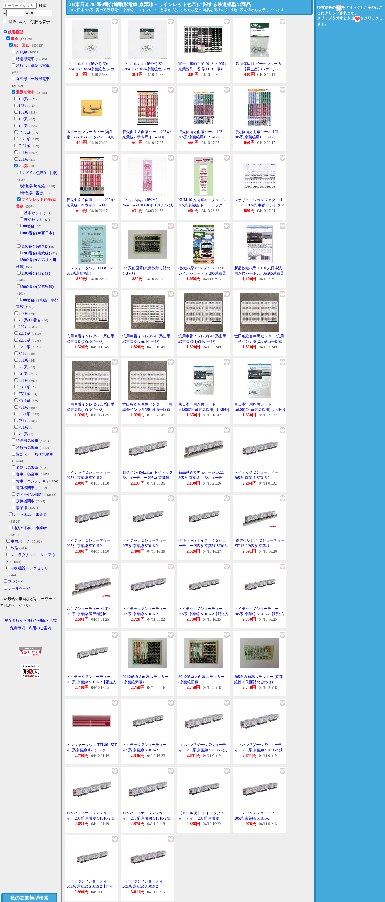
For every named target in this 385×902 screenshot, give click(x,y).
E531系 (24, 401)
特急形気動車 (27, 441)
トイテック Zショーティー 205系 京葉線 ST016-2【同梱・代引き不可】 (92, 886)
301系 (23, 354)
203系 (23, 160)
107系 (23, 119)
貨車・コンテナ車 (31, 481)
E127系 (24, 133)
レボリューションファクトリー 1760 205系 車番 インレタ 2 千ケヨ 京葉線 (259, 205)
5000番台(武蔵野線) (37, 287)
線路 (14, 548)
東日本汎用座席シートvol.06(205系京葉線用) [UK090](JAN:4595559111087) (203, 409)
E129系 (24, 139)
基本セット (33, 213)
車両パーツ (20, 541)
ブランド (15, 582)
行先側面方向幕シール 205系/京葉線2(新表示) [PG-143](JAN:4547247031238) (146, 137)
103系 (23, 106)
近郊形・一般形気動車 (34, 454)
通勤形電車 (25, 92)
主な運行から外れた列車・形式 (31, 621)
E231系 (24, 334)
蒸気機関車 (25, 501)
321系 (23, 381)
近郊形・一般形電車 (33, 79)
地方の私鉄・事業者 (30, 528)
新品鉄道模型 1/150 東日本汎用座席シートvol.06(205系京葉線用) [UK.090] (259, 273)
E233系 (24, 340)
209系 (23, 327)
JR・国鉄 (21, 45)
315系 (23, 374)
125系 (23, 126)
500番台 (27, 226)
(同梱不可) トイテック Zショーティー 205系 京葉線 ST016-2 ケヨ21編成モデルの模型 (203, 546)
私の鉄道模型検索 (29, 898)
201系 (23, 153)
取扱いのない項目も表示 (26, 22)
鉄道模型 (15, 32)
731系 (23, 421)
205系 (23, 166)
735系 (23, 434)
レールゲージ (19, 588)
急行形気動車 (27, 448)
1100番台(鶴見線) (35, 247)
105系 (23, 112)
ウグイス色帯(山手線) (39, 173)
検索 (42, 5)
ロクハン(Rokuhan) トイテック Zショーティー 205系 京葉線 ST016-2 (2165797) (147, 477)
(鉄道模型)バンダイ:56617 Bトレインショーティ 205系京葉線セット (203, 273)
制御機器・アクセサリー (31, 568)
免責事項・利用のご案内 (30, 628)
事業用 (21, 508)
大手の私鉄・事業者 (30, 515)
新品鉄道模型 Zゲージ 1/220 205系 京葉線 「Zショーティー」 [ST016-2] (202, 477)
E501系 (24, 394)
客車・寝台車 (27, 474)
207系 (23, 314)
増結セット (33, 220)
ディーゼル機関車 (31, 494)
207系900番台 (30, 320)
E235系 (24, 347)
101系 (23, 99)
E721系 (24, 414)
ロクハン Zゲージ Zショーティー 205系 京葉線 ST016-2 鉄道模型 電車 (202, 750)
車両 (14, 39)
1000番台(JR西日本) (37, 233)
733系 (23, 427)
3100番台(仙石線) (35, 273)
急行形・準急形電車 (33, 66)
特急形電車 (25, 59)
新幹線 (21, 52)
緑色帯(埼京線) (33, 186)
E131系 (24, 146)
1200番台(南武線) (35, 253)
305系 (23, 367)
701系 (23, 407)
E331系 (24, 387)
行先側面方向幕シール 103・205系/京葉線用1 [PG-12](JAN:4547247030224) (202, 137)
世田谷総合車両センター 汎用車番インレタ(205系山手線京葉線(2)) (147, 409)
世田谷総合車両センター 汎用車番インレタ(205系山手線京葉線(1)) (259, 341)
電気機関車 (25, 488)
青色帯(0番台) (32, 193)
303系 (23, 360)
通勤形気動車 (27, 468)
